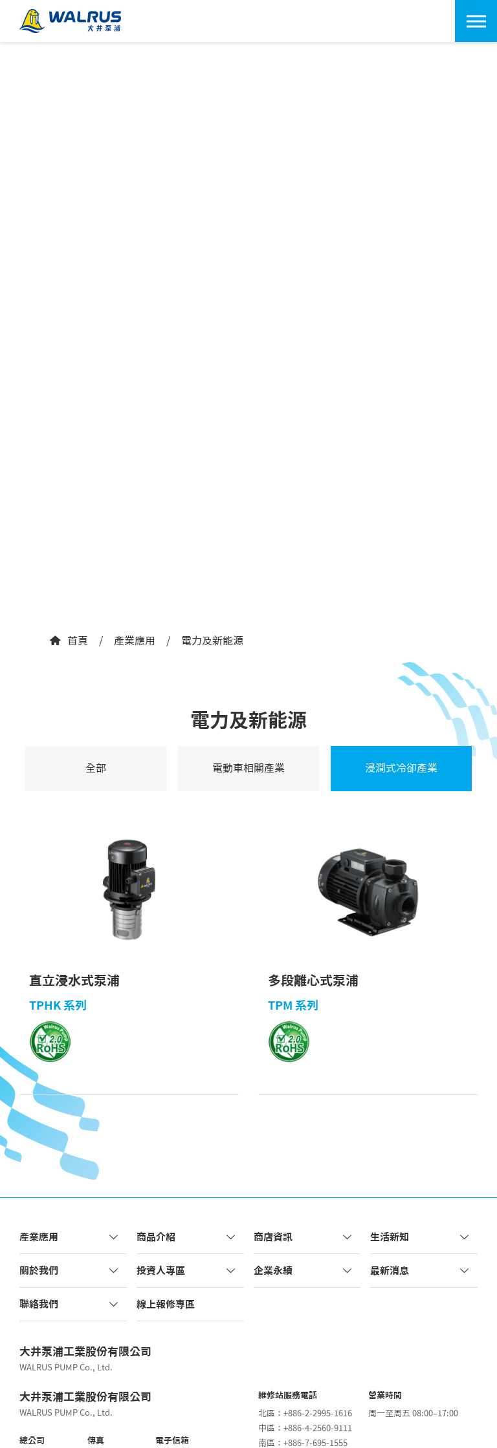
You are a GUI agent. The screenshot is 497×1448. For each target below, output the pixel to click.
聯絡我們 (69, 1304)
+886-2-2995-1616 (317, 1413)
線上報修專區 (166, 1304)
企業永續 (304, 1270)
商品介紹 (187, 1237)
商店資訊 (304, 1237)
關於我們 (69, 1270)
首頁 (68, 640)
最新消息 (420, 1270)
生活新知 (420, 1237)
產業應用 (134, 640)
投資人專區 (187, 1270)
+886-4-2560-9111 (317, 1428)
